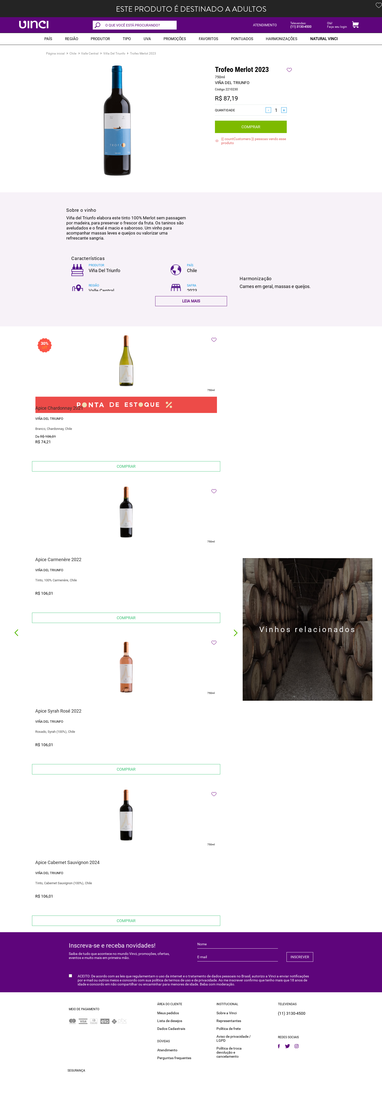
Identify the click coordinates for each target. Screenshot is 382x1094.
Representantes (228, 1021)
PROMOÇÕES (175, 39)
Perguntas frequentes (174, 1058)
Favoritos (208, 39)
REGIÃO (71, 39)
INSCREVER (300, 957)
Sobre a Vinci (226, 1013)
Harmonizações (281, 39)
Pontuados (242, 39)
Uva (147, 39)
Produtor (100, 39)
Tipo (127, 39)
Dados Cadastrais (171, 1029)
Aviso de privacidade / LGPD (233, 1038)
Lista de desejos (169, 1021)
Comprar (250, 126)
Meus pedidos (168, 1013)
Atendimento (167, 1050)
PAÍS (48, 39)
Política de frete (228, 1029)
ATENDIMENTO (265, 25)
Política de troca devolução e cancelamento (229, 1052)
